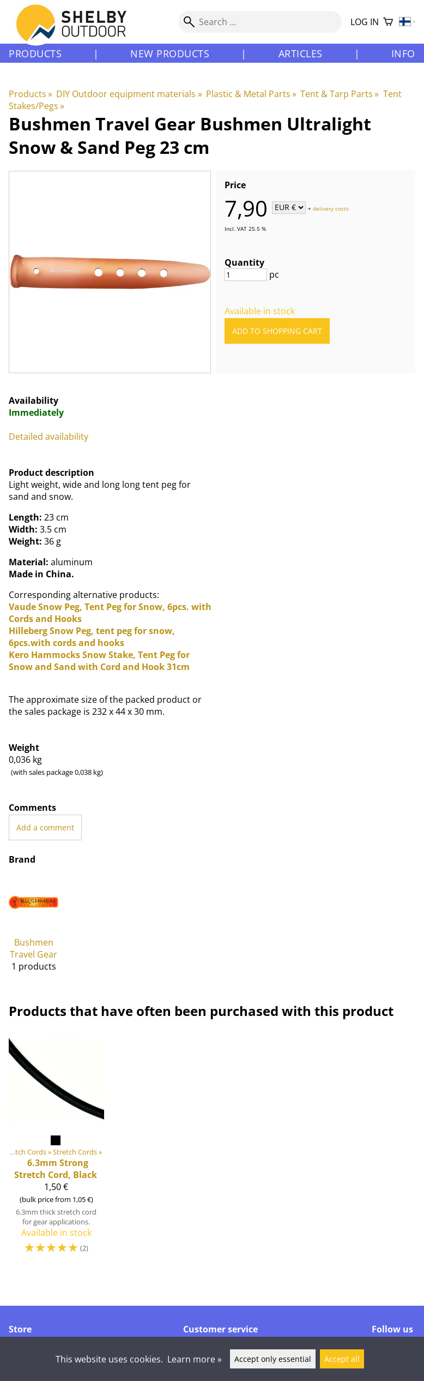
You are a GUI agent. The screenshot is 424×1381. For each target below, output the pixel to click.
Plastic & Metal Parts (251, 94)
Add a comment (45, 827)
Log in (364, 22)
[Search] (260, 22)
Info (403, 53)
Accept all (342, 1359)
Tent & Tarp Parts (339, 94)
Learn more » (194, 1359)
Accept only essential (272, 1359)
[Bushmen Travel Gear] (33, 929)
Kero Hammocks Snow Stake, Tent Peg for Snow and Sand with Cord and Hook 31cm (99, 661)
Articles (300, 53)
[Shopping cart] (388, 22)
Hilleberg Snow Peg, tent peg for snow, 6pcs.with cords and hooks (92, 637)
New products (169, 53)
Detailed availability (48, 437)
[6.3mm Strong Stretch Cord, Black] (56, 1147)
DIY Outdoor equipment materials (129, 94)
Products (35, 53)
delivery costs (331, 208)
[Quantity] (246, 274)
